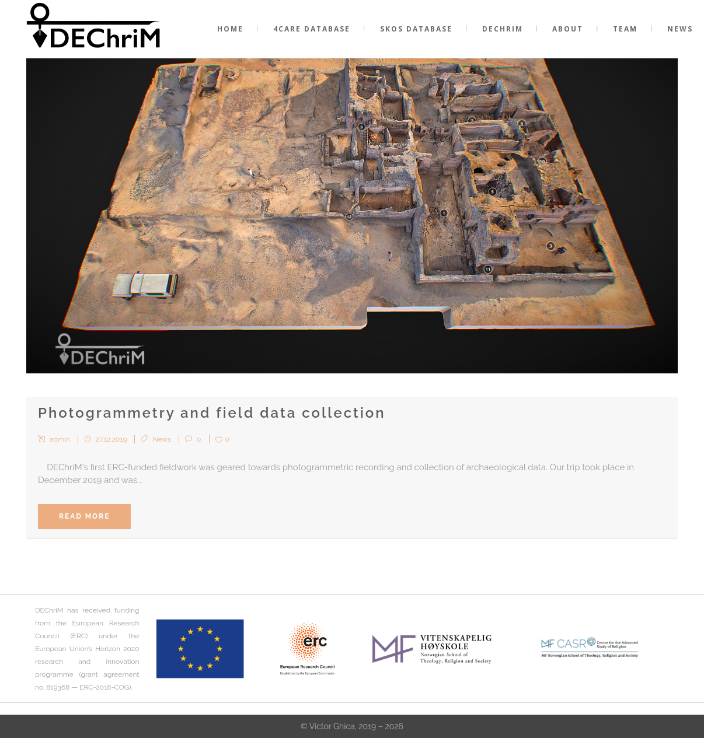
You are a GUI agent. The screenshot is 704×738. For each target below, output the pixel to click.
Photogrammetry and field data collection (212, 412)
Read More (84, 516)
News (162, 439)
